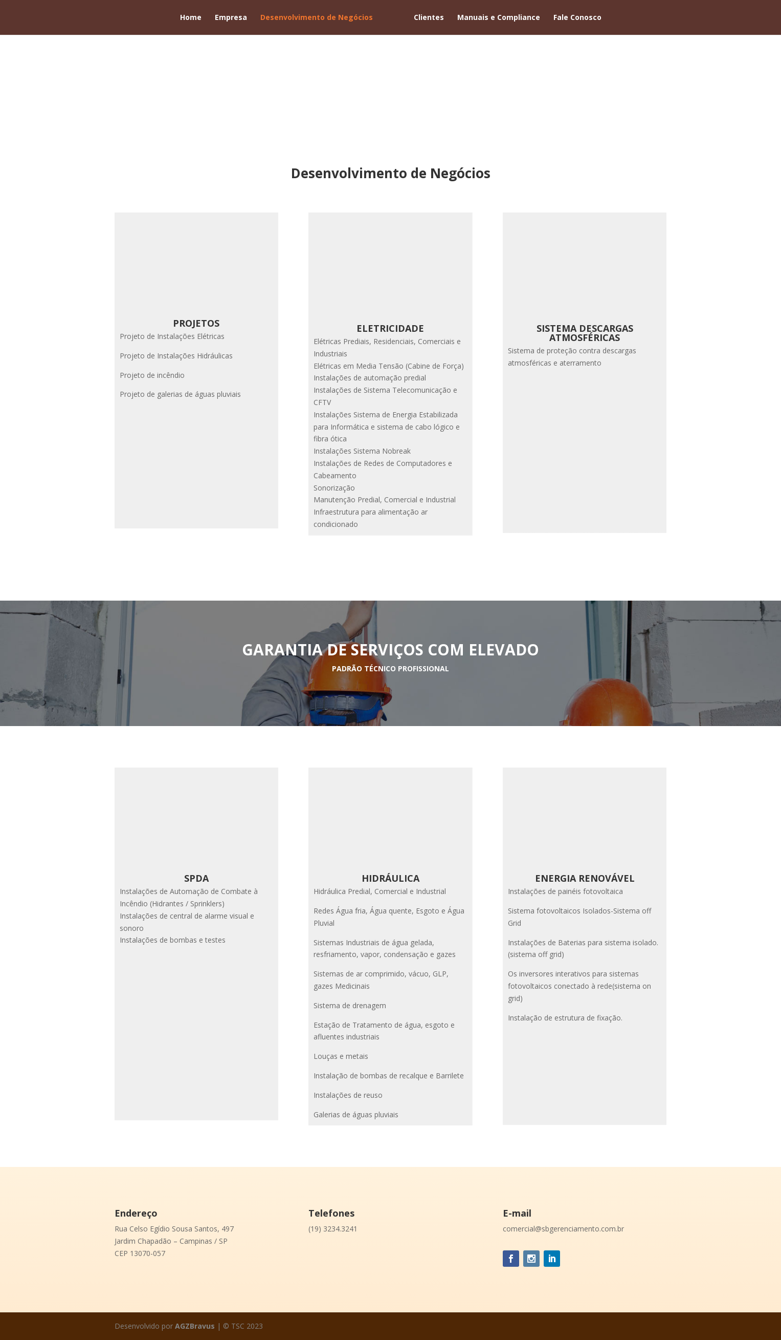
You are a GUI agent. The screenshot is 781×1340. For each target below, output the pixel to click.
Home (191, 18)
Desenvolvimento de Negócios (316, 18)
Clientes (429, 18)
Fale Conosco (577, 18)
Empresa (231, 18)
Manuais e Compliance (498, 18)
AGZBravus (196, 1326)
